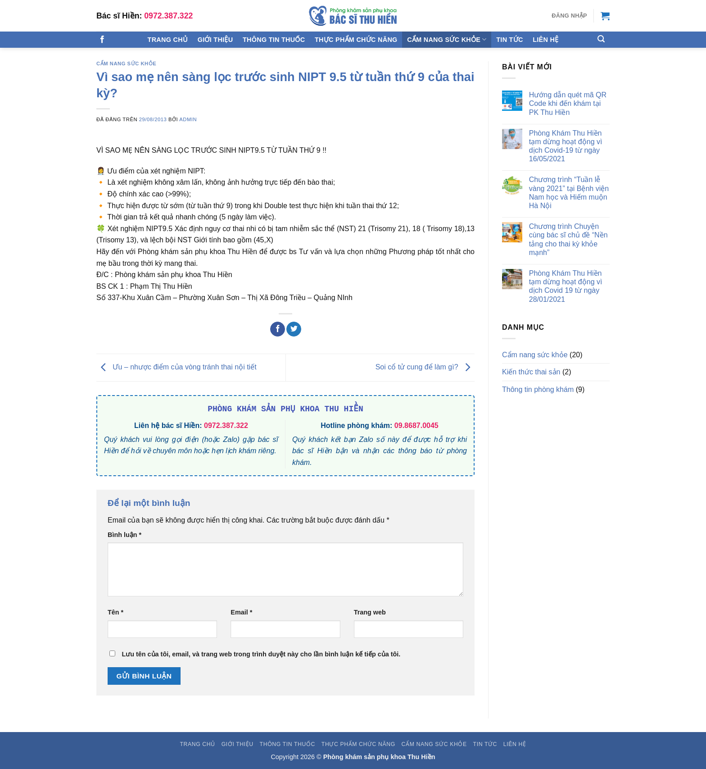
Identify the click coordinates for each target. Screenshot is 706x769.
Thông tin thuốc (274, 39)
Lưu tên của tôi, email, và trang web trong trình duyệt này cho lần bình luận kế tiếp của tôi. (261, 654)
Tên (115, 612)
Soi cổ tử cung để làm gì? (425, 367)
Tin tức (509, 39)
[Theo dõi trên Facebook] (102, 40)
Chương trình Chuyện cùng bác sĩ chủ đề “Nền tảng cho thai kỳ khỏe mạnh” (568, 239)
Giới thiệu (215, 39)
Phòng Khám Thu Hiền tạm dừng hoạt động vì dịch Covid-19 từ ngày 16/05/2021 (565, 146)
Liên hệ (545, 39)
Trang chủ (168, 39)
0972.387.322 (168, 15)
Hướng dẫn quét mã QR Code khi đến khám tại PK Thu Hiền (567, 103)
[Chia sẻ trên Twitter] (293, 329)
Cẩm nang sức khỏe (447, 39)
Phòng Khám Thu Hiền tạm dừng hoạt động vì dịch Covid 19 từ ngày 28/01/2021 (565, 286)
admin (188, 119)
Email (241, 612)
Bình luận (124, 534)
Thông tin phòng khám (538, 389)
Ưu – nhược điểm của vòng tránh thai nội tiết (176, 367)
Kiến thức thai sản (531, 372)
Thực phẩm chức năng (356, 39)
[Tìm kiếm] (601, 39)
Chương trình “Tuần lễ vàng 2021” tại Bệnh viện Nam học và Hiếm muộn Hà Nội (569, 192)
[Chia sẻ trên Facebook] (277, 329)
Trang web (370, 612)
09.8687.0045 (416, 425)
